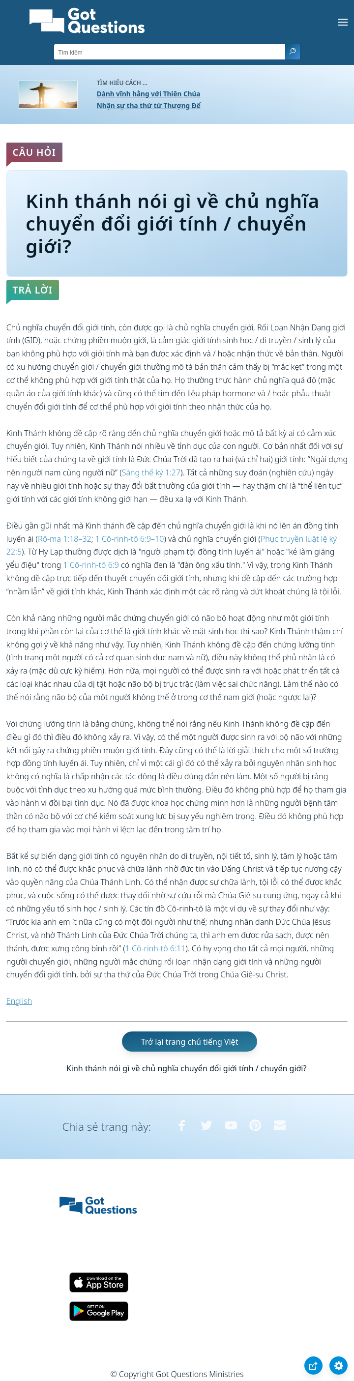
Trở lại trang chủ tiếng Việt (189, 1041)
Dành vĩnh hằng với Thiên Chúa (149, 93)
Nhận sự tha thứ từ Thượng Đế (149, 105)
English (19, 1001)
